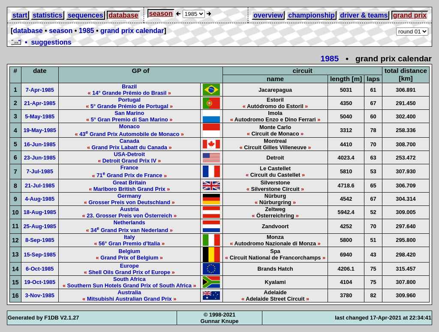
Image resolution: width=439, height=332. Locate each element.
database (123, 15)
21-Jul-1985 (40, 185)
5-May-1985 (39, 116)
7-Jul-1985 (39, 171)
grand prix (410, 15)
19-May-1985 (40, 130)
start (19, 15)
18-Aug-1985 (40, 212)
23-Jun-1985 (40, 157)
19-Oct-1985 (39, 282)
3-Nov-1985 (39, 295)
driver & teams (364, 15)
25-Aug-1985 (40, 226)
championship (311, 15)
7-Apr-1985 (40, 90)
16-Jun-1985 (40, 144)
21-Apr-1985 (39, 103)
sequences (85, 15)
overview (268, 15)
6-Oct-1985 (40, 269)
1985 (86, 30)
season (161, 13)
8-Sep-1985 (39, 240)
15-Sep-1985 (40, 254)
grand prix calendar (132, 30)
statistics (47, 15)
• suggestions (41, 42)
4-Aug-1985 (39, 199)
